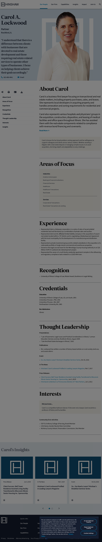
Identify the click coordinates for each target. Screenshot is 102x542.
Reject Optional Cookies (88, 527)
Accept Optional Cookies (88, 521)
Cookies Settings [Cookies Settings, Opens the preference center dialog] (88, 533)
